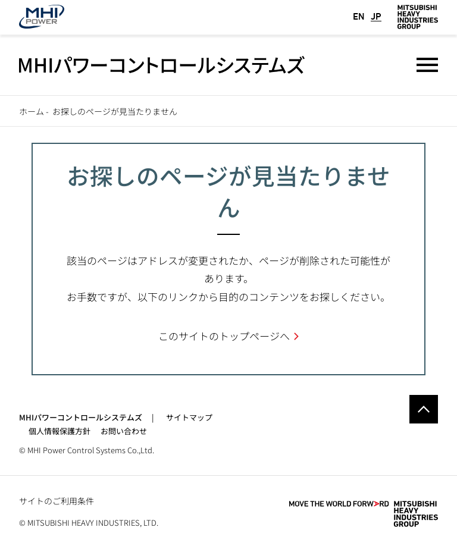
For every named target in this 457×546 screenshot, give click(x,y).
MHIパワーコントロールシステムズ (80, 417)
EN (359, 16)
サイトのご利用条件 (56, 501)
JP (376, 16)
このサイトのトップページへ (224, 335)
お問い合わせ (124, 431)
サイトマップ (189, 417)
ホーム (31, 111)
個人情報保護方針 (59, 431)
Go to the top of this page (423, 409)
